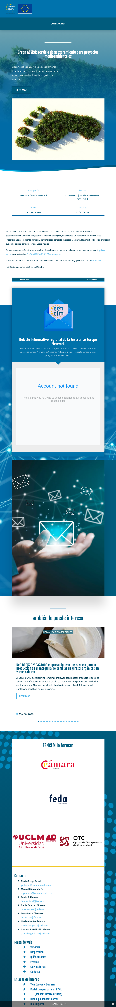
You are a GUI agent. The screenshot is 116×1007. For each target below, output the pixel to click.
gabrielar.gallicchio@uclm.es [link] (35, 933)
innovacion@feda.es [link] (32, 918)
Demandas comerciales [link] (57, 632)
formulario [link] (96, 261)
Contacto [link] (35, 971)
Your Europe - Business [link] (42, 984)
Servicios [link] (35, 947)
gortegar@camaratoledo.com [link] (36, 889)
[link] (22, 279)
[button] (112, 8)
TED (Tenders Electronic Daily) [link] (46, 994)
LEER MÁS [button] (21, 90)
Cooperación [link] (37, 952)
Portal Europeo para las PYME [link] (46, 989)
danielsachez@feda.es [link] (33, 911)
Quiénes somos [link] (38, 957)
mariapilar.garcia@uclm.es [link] (34, 926)
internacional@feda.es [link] (33, 904)
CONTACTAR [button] (58, 23)
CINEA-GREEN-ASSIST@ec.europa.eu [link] (44, 254)
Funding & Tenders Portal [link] (44, 999)
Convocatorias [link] (37, 966)
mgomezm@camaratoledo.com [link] (37, 896)
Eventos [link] (34, 962)
